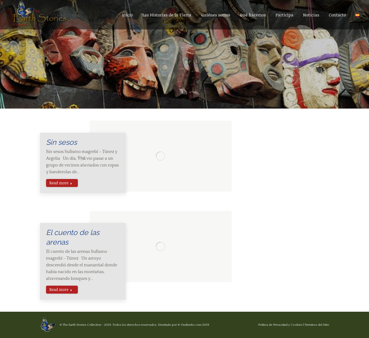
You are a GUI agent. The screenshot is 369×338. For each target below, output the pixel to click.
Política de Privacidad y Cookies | (281, 324)
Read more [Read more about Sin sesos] (60, 183)
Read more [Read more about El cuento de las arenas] (60, 289)
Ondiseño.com (191, 324)
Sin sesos (61, 142)
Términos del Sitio (316, 324)
